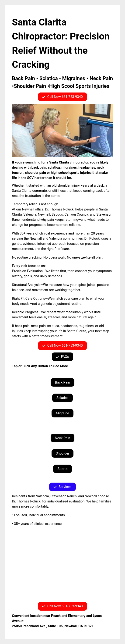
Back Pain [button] (62, 382)
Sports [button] (63, 469)
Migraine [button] (62, 413)
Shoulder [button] (62, 453)
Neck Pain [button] (62, 438)
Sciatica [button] (62, 398)
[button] (62, 97)
